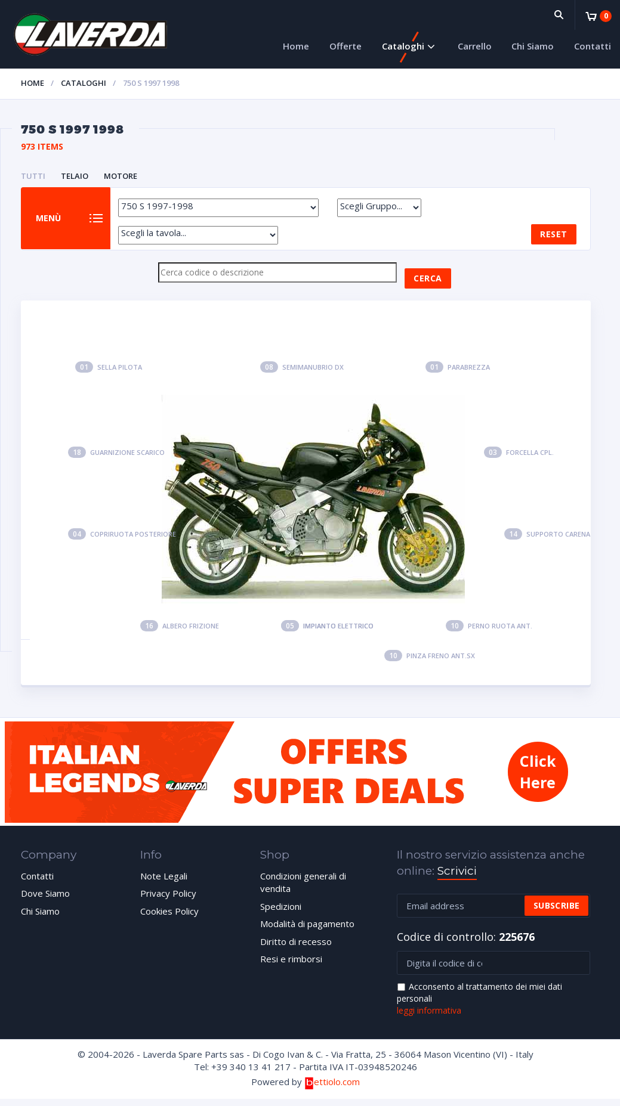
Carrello (475, 46)
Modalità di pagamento (307, 931)
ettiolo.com (332, 1089)
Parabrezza (457, 374)
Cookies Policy (169, 918)
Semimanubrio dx (302, 374)
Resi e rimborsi (291, 966)
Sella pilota (108, 374)
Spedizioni (280, 913)
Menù (53, 222)
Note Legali (163, 883)
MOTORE (120, 176)
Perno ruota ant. (489, 633)
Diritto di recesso (296, 949)
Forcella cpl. (519, 459)
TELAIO (74, 176)
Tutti (33, 176)
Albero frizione (179, 633)
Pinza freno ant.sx (429, 662)
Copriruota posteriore (122, 541)
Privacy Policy (168, 901)
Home (296, 46)
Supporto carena (547, 541)
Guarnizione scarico (116, 459)
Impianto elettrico (327, 633)
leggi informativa (429, 1017)
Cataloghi (403, 46)
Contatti (592, 46)
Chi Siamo (532, 46)
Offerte (345, 46)
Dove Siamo (45, 901)
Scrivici (457, 878)
